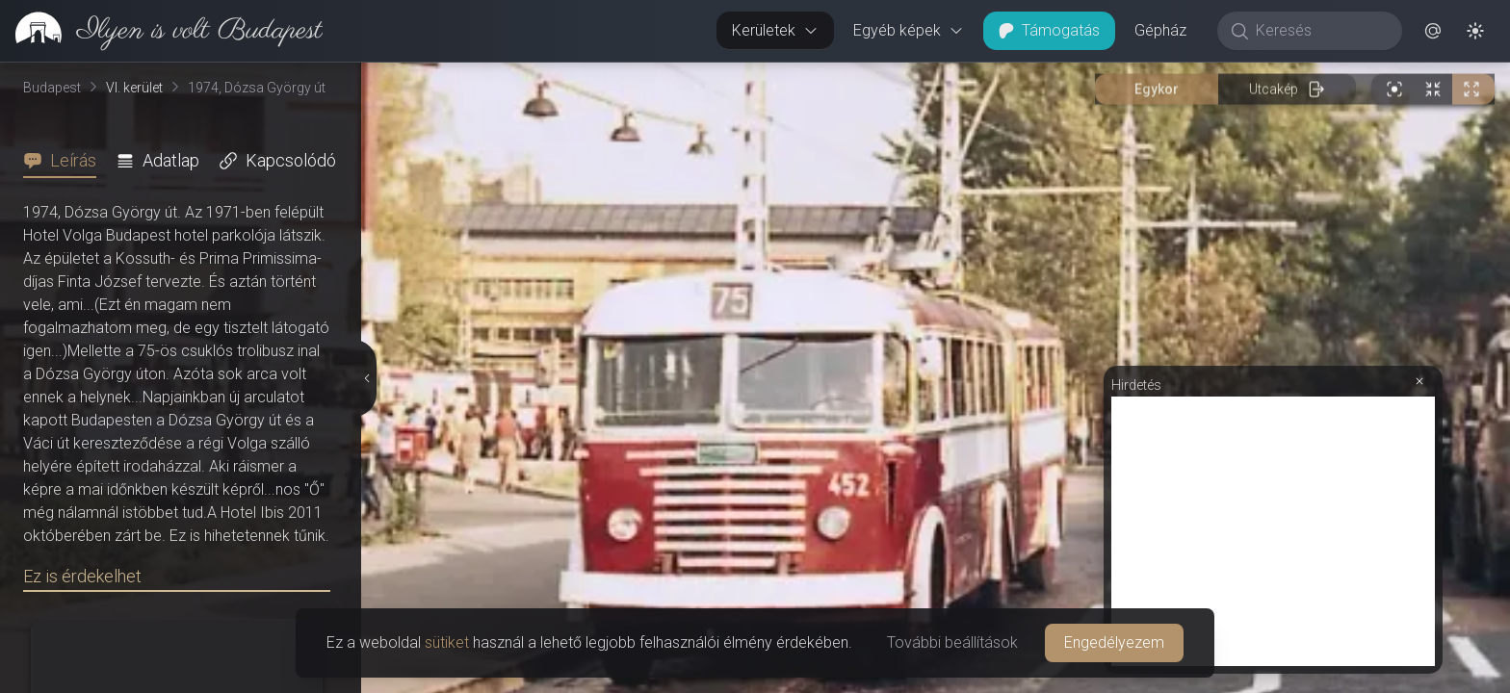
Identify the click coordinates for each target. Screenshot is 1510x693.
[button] (1433, 31)
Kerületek (775, 30)
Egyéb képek (908, 30)
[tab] (65, 160)
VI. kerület (134, 87)
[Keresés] (1320, 30)
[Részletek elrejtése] (366, 378)
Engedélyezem (1114, 642)
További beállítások (952, 642)
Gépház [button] (1160, 30)
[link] (161, 31)
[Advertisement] (1273, 531)
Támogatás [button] (1049, 30)
